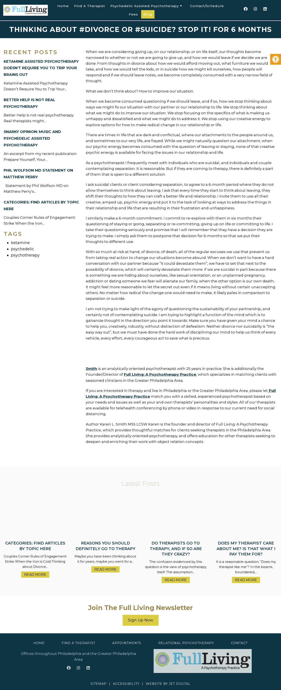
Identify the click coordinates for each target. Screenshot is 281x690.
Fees (133, 14)
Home (63, 6)
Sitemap (98, 684)
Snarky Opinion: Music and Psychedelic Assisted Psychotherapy (32, 138)
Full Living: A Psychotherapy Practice (160, 374)
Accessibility (126, 684)
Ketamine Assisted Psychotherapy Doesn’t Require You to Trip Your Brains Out (41, 68)
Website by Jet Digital (168, 684)
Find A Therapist (89, 6)
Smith (91, 368)
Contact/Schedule (207, 6)
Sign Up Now (140, 620)
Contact (239, 643)
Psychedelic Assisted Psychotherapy (144, 6)
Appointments (126, 643)
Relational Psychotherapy (186, 643)
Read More (35, 575)
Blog (147, 14)
